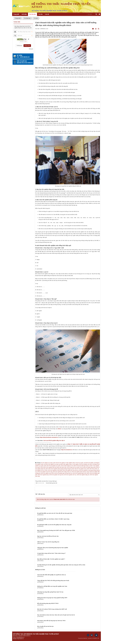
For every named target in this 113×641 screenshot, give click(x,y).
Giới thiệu (24, 14)
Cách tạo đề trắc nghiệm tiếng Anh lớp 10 (54, 440)
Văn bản (40, 14)
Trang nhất (16, 14)
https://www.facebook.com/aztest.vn (49, 437)
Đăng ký (31, 49)
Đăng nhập (27, 45)
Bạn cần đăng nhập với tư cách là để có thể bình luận (56, 499)
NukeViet (85, 638)
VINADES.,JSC (96, 638)
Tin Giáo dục (32, 14)
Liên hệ (47, 14)
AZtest (59, 428)
